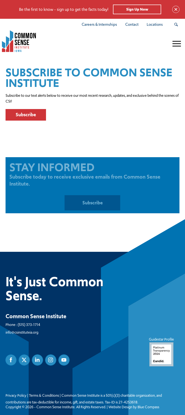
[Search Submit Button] (176, 24)
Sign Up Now (137, 9)
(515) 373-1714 (29, 324)
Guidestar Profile (161, 351)
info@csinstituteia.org (22, 332)
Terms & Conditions (44, 395)
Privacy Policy (16, 395)
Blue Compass (148, 406)
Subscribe (26, 114)
